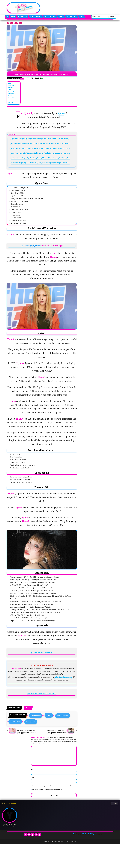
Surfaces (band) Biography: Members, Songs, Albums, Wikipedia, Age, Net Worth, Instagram (40, 158)
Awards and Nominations (11, 92)
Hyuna (61, 113)
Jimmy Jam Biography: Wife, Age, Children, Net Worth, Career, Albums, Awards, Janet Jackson (40, 153)
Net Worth (10, 102)
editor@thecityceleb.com (63, 677)
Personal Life (11, 98)
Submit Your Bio (35, 16)
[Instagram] (36, 834)
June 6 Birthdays (62, 716)
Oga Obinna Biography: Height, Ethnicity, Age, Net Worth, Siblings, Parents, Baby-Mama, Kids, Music (40, 143)
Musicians (28, 708)
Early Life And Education (11, 86)
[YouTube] (32, 834)
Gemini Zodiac (35, 716)
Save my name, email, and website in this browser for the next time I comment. (54, 786)
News (60, 16)
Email (32, 777)
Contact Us (71, 16)
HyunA (48, 715)
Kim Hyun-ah (30, 722)
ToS (67, 841)
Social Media (11, 95)
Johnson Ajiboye (36, 78)
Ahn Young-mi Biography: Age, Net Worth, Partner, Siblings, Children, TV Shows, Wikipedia (26, 732)
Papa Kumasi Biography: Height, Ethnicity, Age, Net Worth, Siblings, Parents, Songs (39, 139)
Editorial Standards (57, 841)
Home (13, 16)
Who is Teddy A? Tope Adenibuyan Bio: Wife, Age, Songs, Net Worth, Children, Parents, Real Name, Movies (40, 148)
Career (9, 89)
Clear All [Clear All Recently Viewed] (114, 803)
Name (32, 769)
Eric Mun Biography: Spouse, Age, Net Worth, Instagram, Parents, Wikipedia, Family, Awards (56, 732)
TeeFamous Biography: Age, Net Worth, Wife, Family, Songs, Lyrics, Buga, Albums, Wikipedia (40, 163)
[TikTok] (39, 834)
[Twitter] (29, 834)
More (81, 16)
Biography (22, 16)
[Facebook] (25, 834)
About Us (46, 841)
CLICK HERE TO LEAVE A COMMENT (41, 652)
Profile (9, 83)
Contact (73, 841)
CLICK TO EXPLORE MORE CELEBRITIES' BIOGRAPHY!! (41, 693)
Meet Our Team (50, 16)
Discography (11, 100)
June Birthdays (15, 721)
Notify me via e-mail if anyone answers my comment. (46, 789)
